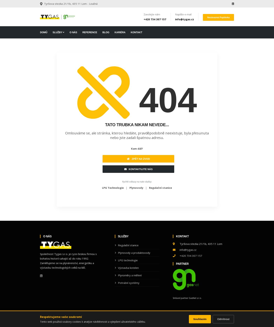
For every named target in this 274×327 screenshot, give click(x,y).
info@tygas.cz (184, 19)
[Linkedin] (233, 4)
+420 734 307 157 (155, 19)
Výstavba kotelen (128, 267)
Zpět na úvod (138, 158)
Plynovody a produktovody (134, 252)
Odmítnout (223, 319)
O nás (73, 32)
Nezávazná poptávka (218, 17)
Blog (105, 32)
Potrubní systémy (128, 283)
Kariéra (120, 32)
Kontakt (136, 32)
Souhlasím (200, 319)
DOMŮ (43, 32)
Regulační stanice (128, 245)
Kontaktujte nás (138, 169)
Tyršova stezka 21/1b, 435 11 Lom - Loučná (71, 3)
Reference (89, 32)
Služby (58, 32)
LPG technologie (128, 260)
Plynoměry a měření (130, 275)
